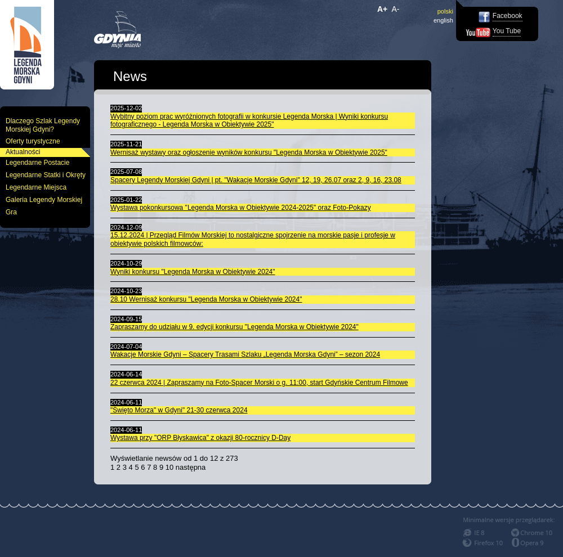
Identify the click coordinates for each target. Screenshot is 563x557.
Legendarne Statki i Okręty (46, 175)
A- (396, 9)
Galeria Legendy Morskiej (44, 200)
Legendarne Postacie (37, 163)
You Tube (507, 31)
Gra (11, 212)
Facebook (507, 16)
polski (445, 11)
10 (169, 467)
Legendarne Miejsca (36, 187)
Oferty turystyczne (33, 141)
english (443, 20)
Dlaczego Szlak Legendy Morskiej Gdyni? (43, 125)
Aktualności (23, 152)
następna (191, 467)
